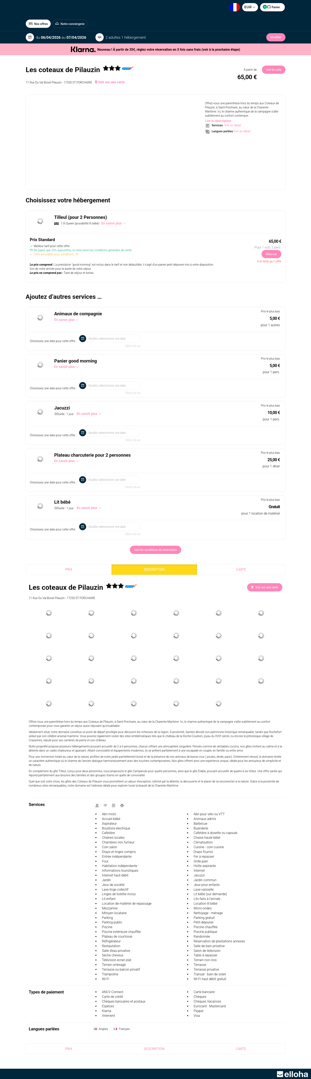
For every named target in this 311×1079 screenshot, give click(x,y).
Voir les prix (273, 69)
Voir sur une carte (109, 82)
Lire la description (218, 121)
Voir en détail (232, 125)
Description (154, 569)
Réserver (271, 254)
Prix (68, 569)
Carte (241, 569)
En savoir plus (113, 223)
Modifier (275, 37)
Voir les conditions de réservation (155, 549)
